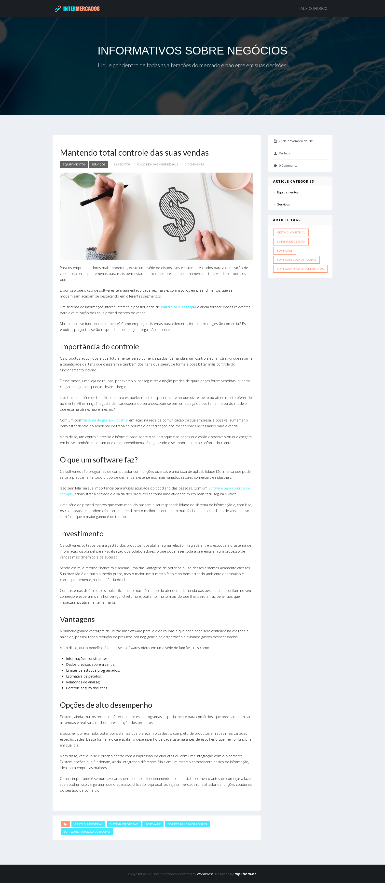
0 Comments (285, 165)
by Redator (122, 164)
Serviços (98, 164)
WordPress (205, 874)
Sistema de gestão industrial (106, 420)
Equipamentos (74, 164)
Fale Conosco (313, 8)
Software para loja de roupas (87, 831)
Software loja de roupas (187, 824)
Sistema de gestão (124, 824)
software (153, 824)
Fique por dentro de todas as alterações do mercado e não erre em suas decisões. (192, 65)
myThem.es (245, 874)
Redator (282, 153)
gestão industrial (88, 824)
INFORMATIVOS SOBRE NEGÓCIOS (192, 50)
